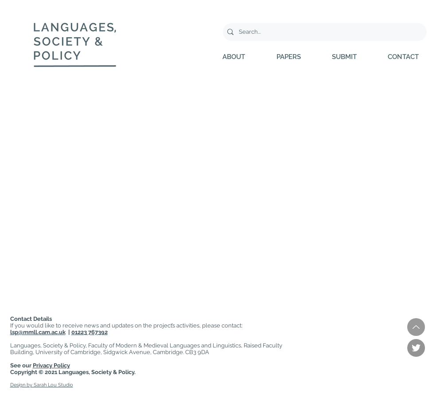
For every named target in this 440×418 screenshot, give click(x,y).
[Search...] (323, 32)
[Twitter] (416, 348)
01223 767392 (89, 332)
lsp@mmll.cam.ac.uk (38, 332)
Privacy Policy (51, 365)
